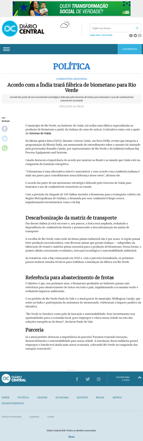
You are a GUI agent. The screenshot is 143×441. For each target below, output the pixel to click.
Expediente (34, 417)
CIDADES (42, 397)
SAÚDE (5, 397)
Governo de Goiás (40, 133)
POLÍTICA (23, 397)
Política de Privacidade (11, 417)
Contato (50, 417)
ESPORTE (82, 397)
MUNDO (117, 397)
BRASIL (100, 397)
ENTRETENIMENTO (13, 403)
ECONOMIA (62, 397)
